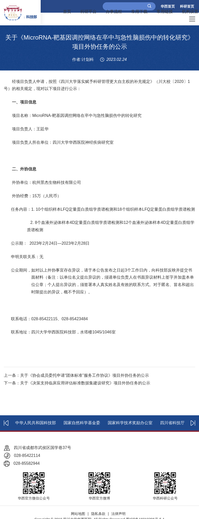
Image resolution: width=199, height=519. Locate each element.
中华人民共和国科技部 (35, 423)
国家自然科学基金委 (82, 423)
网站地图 (78, 514)
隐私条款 (98, 514)
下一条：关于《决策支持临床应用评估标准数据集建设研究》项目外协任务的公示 (77, 383)
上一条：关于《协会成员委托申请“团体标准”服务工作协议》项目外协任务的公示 (76, 375)
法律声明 (118, 514)
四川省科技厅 (172, 423)
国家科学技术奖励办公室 (130, 423)
